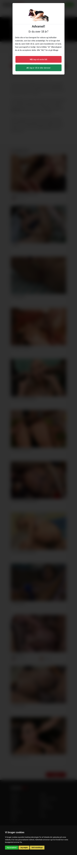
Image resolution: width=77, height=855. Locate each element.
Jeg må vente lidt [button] (38, 59)
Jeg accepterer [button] (11, 847)
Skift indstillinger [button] (37, 847)
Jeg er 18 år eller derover (39, 68)
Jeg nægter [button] (24, 847)
